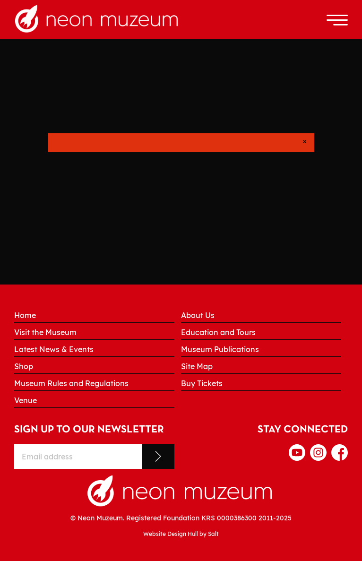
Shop (23, 366)
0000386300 (237, 518)
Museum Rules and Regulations (71, 383)
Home (25, 315)
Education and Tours (218, 332)
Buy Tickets (202, 383)
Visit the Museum (45, 332)
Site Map (197, 366)
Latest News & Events (54, 349)
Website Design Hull (170, 533)
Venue (25, 400)
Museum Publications (220, 349)
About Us (198, 315)
